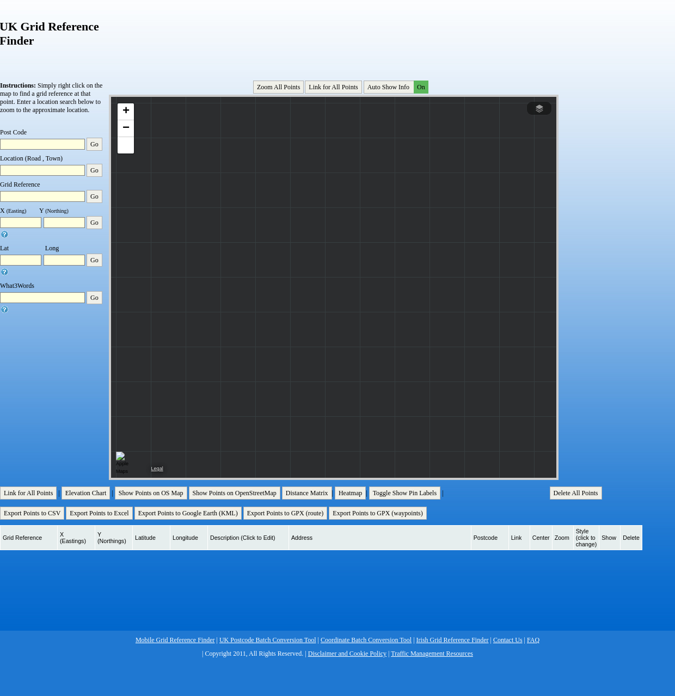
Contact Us (508, 640)
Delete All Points (576, 493)
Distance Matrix (307, 493)
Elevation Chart (86, 493)
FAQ (533, 640)
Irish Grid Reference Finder (452, 640)
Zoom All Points (278, 87)
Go (94, 144)
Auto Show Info (396, 87)
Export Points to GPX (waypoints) (377, 513)
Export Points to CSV (32, 513)
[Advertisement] (335, 37)
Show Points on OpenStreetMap (235, 493)
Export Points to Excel (99, 513)
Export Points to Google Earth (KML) (188, 513)
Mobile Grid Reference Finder (175, 640)
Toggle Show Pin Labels (405, 493)
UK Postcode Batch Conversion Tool (267, 640)
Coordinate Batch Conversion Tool (366, 640)
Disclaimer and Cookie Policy (347, 653)
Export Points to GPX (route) (285, 513)
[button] (126, 111)
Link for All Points (333, 87)
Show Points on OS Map (151, 493)
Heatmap (350, 493)
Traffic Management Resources (432, 653)
